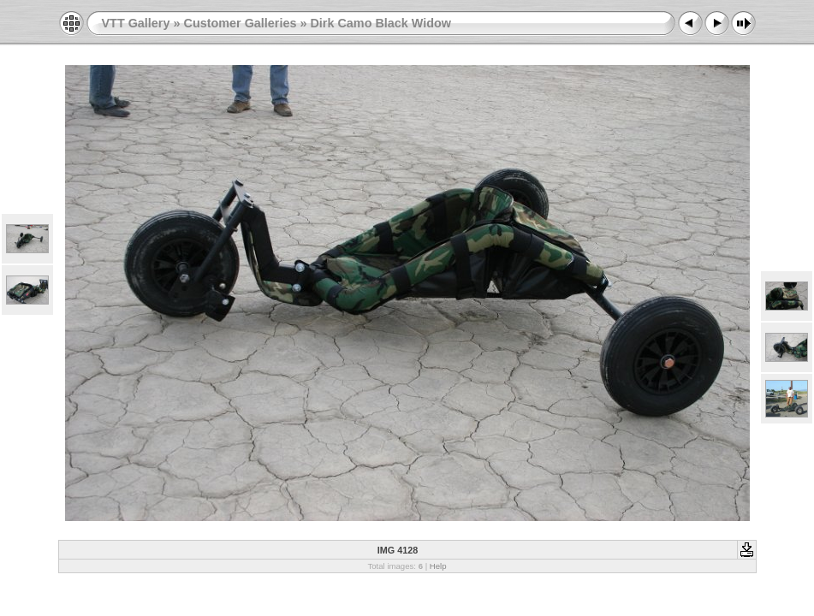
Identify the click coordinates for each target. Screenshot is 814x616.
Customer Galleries (239, 23)
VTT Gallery (136, 23)
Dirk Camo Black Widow (380, 23)
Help (438, 566)
